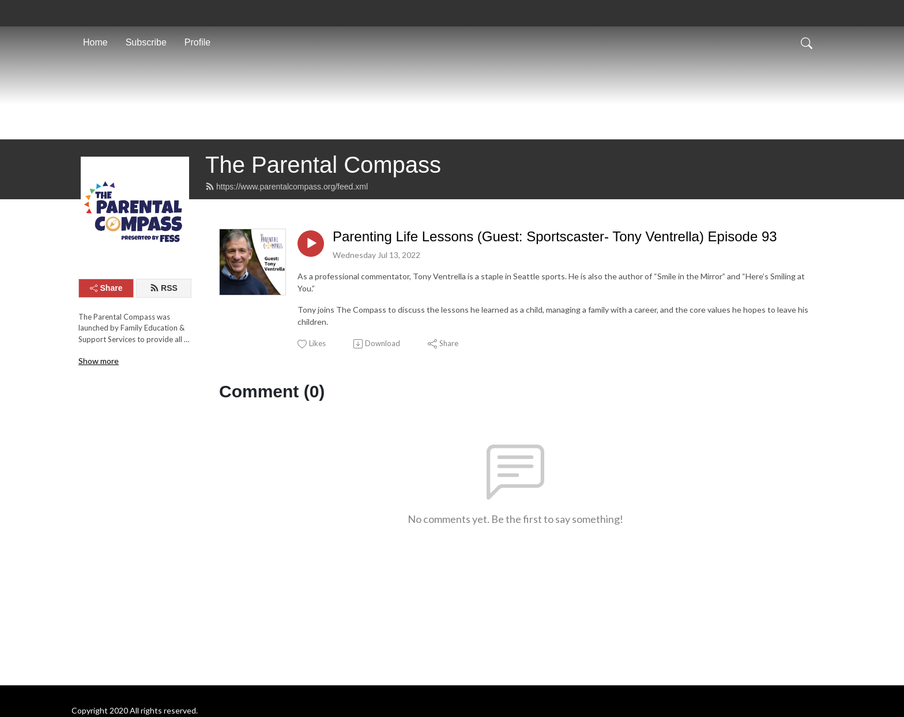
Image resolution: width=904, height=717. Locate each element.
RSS (164, 350)
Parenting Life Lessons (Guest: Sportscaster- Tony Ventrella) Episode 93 (555, 298)
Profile (197, 42)
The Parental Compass (323, 227)
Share (106, 350)
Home (95, 42)
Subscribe (146, 42)
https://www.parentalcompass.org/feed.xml (286, 248)
